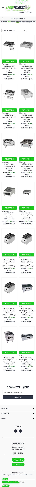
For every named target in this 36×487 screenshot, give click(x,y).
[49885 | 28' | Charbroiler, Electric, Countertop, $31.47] (9, 192)
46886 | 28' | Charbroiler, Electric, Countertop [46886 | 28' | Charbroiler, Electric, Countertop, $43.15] (27, 215)
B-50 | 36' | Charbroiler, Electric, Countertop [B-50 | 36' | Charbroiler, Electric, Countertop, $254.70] (27, 68)
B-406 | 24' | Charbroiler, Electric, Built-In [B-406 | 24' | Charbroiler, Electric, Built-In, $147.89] (9, 117)
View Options (9, 61)
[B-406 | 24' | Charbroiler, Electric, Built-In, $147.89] (9, 94)
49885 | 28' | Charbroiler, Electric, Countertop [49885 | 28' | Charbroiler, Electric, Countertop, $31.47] (9, 215)
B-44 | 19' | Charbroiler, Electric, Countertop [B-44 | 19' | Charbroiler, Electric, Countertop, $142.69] (27, 117)
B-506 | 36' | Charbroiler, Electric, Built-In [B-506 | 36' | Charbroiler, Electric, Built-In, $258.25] (9, 68)
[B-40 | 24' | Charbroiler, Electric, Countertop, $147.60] (9, 143)
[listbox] (16, 30)
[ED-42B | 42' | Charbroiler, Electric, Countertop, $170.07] (26, 239)
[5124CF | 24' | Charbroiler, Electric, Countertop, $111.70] (26, 143)
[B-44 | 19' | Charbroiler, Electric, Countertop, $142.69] (26, 94)
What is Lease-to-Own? (11, 482)
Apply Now (18, 460)
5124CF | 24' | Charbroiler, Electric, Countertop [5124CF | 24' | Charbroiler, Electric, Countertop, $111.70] (27, 166)
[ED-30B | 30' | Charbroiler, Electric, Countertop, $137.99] (9, 239)
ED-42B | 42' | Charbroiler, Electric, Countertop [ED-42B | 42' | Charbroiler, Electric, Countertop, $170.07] (27, 262)
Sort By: (5, 30)
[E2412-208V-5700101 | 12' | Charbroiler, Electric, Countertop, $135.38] (9, 337)
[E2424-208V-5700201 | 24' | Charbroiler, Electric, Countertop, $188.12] (26, 288)
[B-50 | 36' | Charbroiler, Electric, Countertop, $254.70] (26, 45)
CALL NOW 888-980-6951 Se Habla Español (21, 2)
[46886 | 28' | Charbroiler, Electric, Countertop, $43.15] (26, 192)
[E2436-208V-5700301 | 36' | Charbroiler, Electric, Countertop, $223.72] (26, 337)
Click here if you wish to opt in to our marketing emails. (17, 475)
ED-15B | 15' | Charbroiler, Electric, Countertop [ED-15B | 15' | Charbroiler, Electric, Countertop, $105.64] (9, 311)
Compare (5, 64)
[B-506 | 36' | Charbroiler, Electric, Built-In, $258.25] (9, 45)
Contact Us (18, 464)
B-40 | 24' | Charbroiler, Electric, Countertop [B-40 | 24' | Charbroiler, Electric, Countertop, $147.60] (9, 166)
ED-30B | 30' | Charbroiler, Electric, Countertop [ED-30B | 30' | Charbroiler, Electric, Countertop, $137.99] (9, 262)
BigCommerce (20, 482)
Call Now (5, 479)
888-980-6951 (19, 453)
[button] (18, 22)
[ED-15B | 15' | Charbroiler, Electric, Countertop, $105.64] (9, 288)
